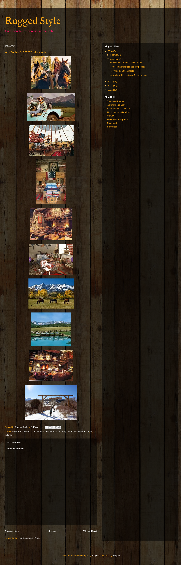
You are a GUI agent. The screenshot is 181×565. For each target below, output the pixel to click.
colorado (17, 431)
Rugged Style (33, 21)
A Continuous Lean (116, 105)
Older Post (90, 531)
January (114, 59)
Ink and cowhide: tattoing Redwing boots (129, 75)
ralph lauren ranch (51, 431)
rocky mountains (81, 431)
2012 (110, 85)
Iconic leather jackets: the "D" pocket (127, 67)
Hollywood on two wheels (122, 71)
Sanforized (112, 127)
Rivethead (112, 123)
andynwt (96, 555)
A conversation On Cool (118, 108)
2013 (110, 81)
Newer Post (12, 531)
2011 (110, 90)
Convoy (110, 116)
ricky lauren (67, 431)
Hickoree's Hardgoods (117, 119)
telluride (9, 435)
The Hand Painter (115, 101)
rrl (91, 431)
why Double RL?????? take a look (126, 62)
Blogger (116, 555)
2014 (110, 51)
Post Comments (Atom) (29, 538)
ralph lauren (36, 431)
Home (52, 531)
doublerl (25, 431)
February (115, 55)
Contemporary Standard (118, 112)
